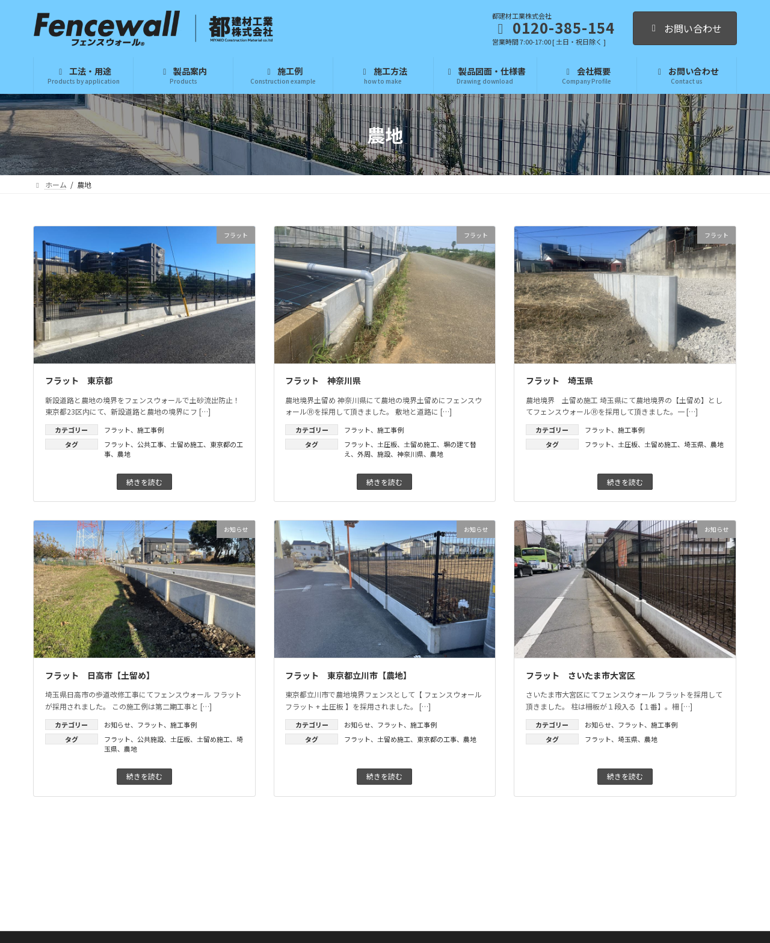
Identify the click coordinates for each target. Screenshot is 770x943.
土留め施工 (186, 444)
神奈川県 (410, 454)
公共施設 (150, 739)
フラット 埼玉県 (559, 380)
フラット (117, 429)
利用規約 (488, 923)
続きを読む (144, 482)
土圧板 (387, 444)
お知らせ (117, 724)
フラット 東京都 (78, 380)
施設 (383, 454)
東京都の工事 (437, 739)
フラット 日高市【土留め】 (100, 675)
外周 (364, 454)
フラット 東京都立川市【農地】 (348, 675)
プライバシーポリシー (435, 923)
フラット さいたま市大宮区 (580, 675)
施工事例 (150, 429)
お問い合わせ (685, 28)
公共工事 (150, 444)
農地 (124, 454)
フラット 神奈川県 (323, 380)
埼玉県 (694, 444)
